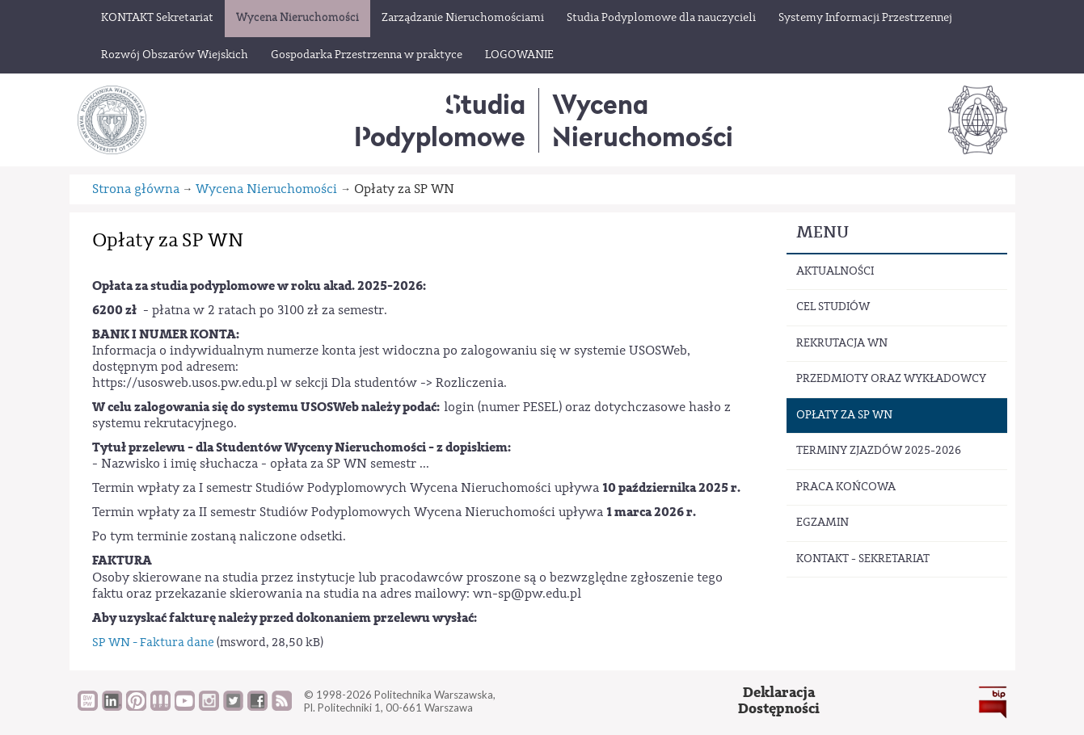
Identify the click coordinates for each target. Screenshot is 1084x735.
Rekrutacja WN (842, 343)
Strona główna (135, 189)
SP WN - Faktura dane (154, 642)
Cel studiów (833, 307)
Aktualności (835, 271)
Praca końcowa (846, 487)
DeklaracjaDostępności (779, 700)
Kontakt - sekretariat (863, 559)
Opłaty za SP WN (844, 415)
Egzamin (822, 522)
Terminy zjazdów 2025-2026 (878, 450)
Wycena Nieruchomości (266, 189)
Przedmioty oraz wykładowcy (891, 379)
